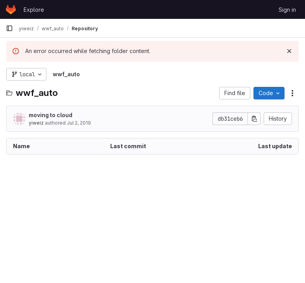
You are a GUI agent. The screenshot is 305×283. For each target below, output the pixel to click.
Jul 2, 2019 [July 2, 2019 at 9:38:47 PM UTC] (79, 123)
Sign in (287, 9)
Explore (34, 9)
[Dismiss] (289, 51)
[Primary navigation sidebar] (9, 28)
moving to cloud (50, 115)
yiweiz (36, 123)
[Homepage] (10, 9)
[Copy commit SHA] (254, 118)
